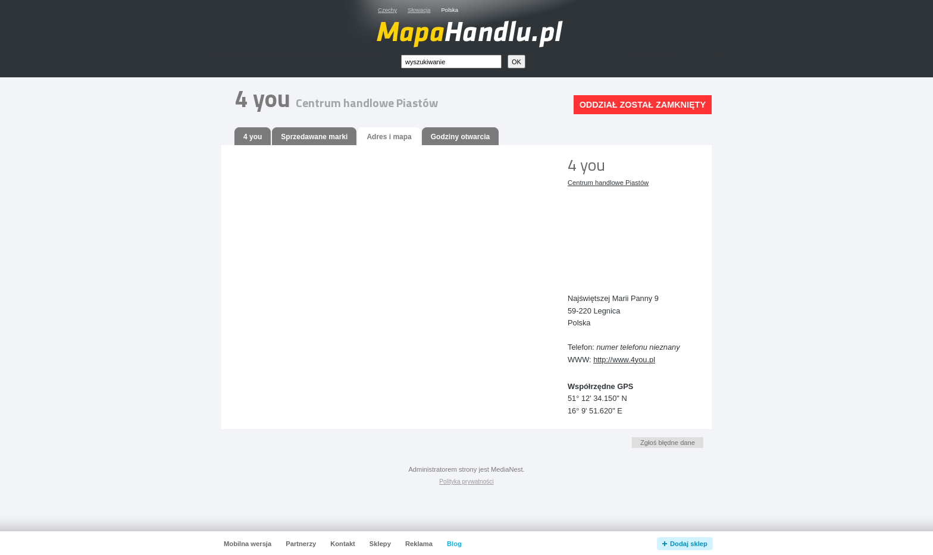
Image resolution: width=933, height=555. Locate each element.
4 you (252, 137)
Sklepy (380, 543)
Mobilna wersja (247, 543)
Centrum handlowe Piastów (608, 182)
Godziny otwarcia (460, 137)
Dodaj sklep (688, 543)
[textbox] (451, 61)
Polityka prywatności (466, 481)
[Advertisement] (621, 230)
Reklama (419, 543)
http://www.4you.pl (624, 359)
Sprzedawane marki (314, 137)
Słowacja (419, 10)
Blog (454, 543)
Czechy (387, 10)
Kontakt (342, 543)
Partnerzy (301, 543)
